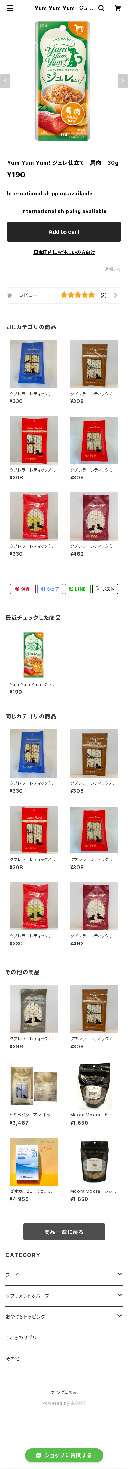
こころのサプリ (21, 1337)
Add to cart (64, 231)
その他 (12, 1358)
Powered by (64, 1403)
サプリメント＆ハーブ (27, 1296)
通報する (112, 269)
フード (12, 1275)
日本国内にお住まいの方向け (64, 252)
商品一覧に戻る (64, 1232)
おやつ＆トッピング (25, 1317)
